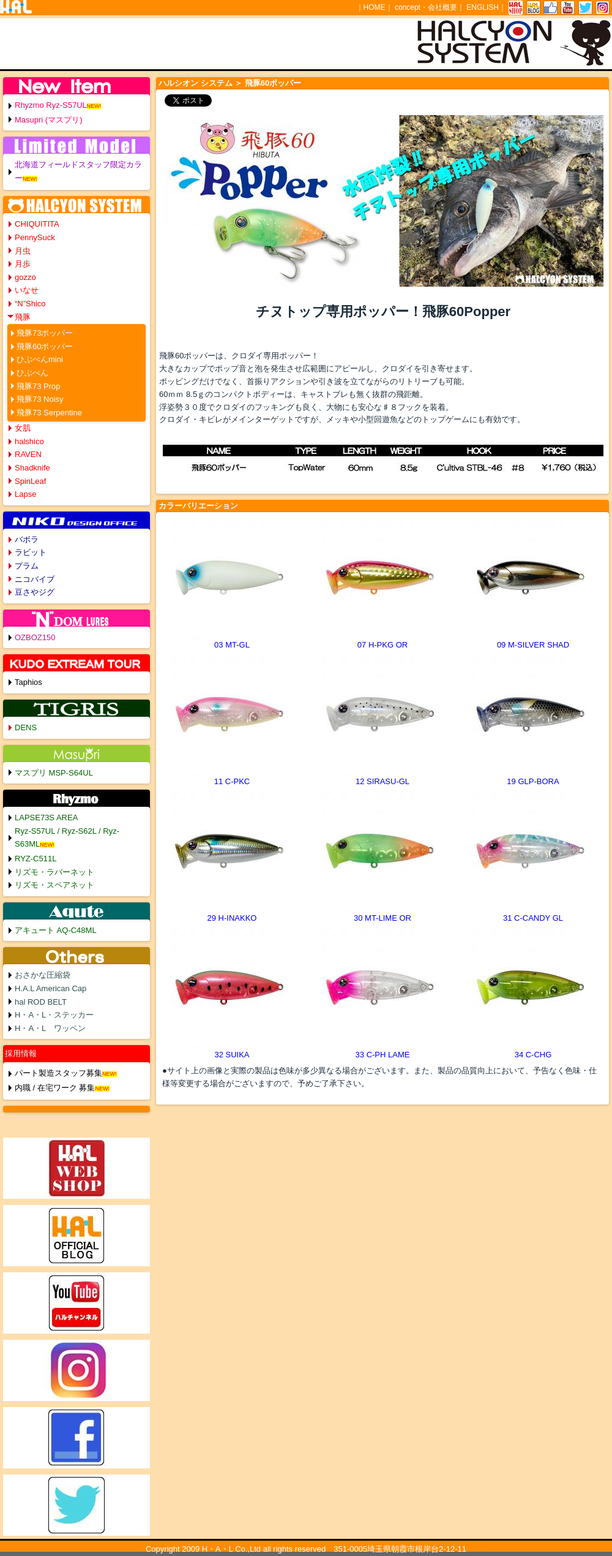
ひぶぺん (32, 372)
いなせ (27, 290)
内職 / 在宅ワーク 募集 (55, 1087)
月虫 (23, 250)
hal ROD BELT (41, 1001)
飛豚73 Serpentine (49, 412)
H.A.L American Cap (50, 988)
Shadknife (32, 467)
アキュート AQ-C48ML (56, 930)
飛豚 (23, 317)
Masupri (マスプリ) (49, 119)
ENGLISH (482, 7)
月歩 (23, 263)
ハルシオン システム (196, 83)
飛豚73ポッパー (45, 333)
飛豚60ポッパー (45, 346)
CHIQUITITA (37, 223)
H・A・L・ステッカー (54, 1014)
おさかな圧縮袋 (42, 975)
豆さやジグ (34, 592)
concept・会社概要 (426, 7)
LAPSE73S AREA (46, 817)
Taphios (28, 682)
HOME (375, 7)
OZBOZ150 (35, 637)
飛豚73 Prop (39, 386)
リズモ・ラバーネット (54, 872)
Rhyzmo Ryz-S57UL (51, 105)
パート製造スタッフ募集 (58, 1073)
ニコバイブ (34, 579)
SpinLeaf (30, 481)
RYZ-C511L (35, 858)
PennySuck (35, 237)
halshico (29, 441)
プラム (27, 565)
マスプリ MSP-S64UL (54, 772)
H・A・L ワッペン (50, 1028)
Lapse (25, 494)
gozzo (25, 277)
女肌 (23, 427)
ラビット (31, 552)
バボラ (27, 539)
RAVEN (28, 454)
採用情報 (21, 1053)
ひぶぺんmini (40, 359)
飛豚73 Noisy (40, 399)
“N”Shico (30, 303)
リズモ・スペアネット (54, 884)
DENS (26, 727)
